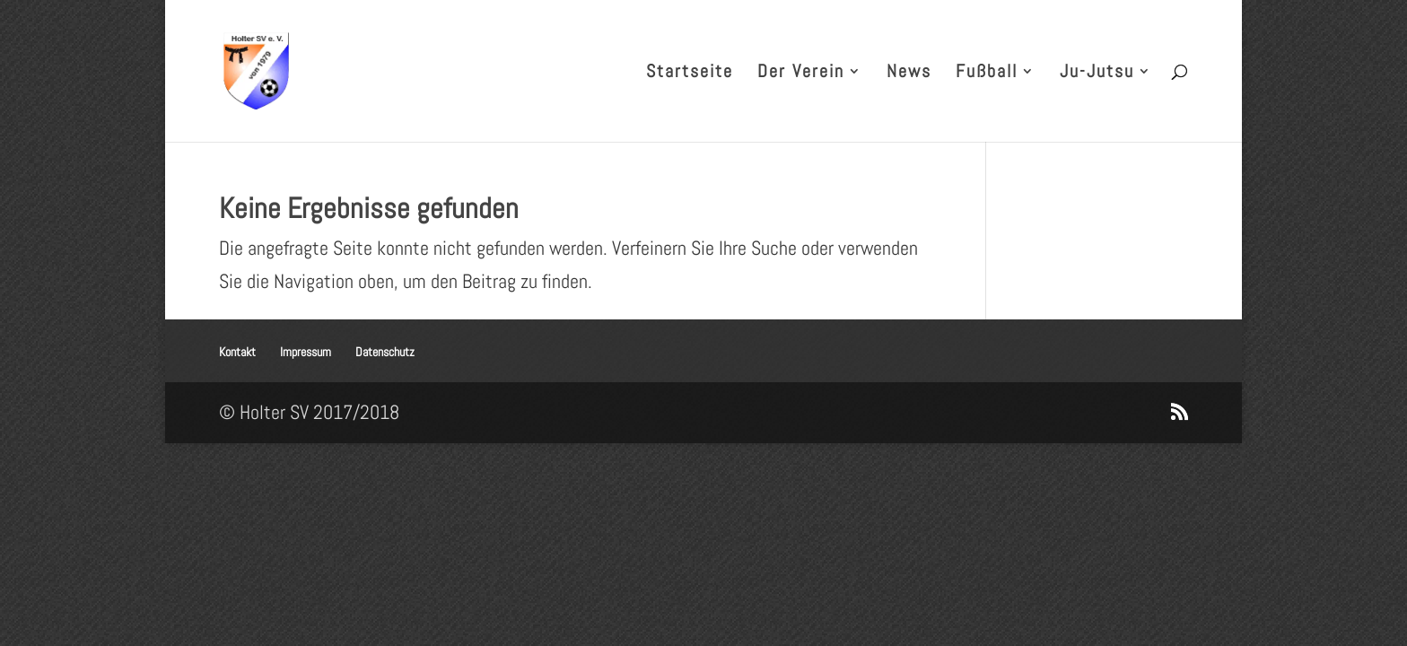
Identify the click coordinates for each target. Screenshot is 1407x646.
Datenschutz (385, 352)
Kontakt (237, 352)
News (909, 74)
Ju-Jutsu (1097, 74)
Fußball (987, 74)
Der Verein (800, 74)
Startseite (689, 74)
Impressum (305, 352)
